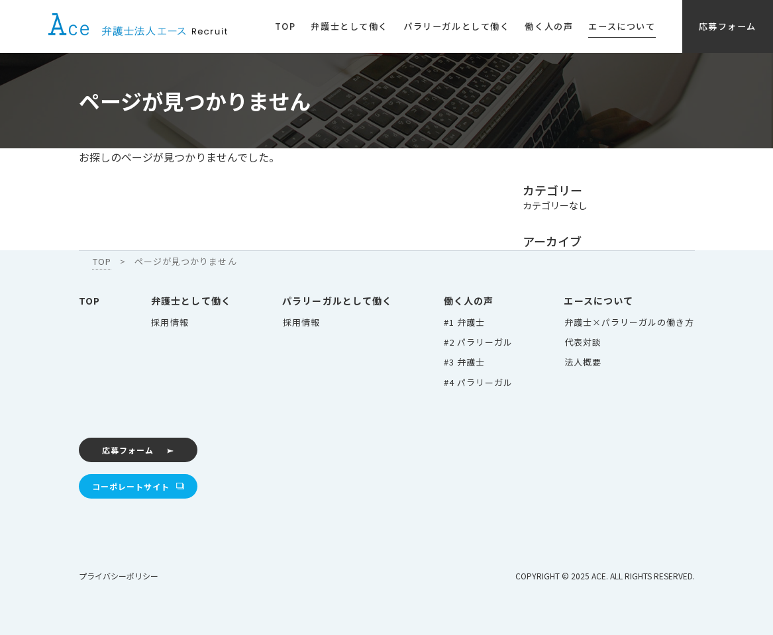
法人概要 (582, 361)
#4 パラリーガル (478, 381)
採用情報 (169, 321)
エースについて (599, 300)
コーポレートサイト (129, 485)
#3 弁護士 (464, 361)
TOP (89, 300)
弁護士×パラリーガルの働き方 (629, 321)
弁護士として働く (191, 300)
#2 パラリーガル (478, 341)
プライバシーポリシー (118, 574)
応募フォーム (126, 448)
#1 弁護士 (464, 321)
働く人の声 (469, 300)
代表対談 (582, 341)
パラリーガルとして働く (338, 300)
